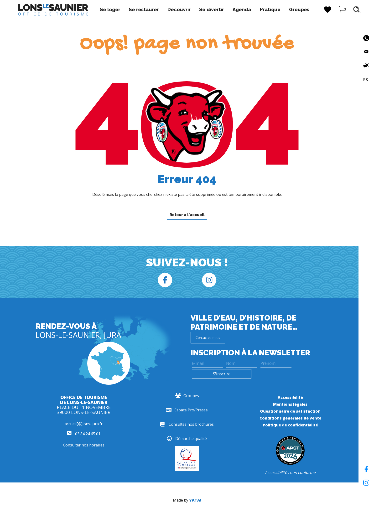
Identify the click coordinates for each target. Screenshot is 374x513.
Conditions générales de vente (290, 418)
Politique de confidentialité (290, 425)
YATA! (195, 500)
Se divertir (195, 9)
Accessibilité (290, 397)
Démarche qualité (187, 438)
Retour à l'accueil (187, 214)
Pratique (254, 9)
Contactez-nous (208, 337)
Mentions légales (290, 404)
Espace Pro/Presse (187, 410)
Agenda (226, 9)
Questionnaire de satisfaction (290, 411)
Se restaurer (128, 9)
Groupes (283, 9)
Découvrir (163, 9)
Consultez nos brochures (187, 424)
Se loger (94, 9)
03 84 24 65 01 (83, 433)
